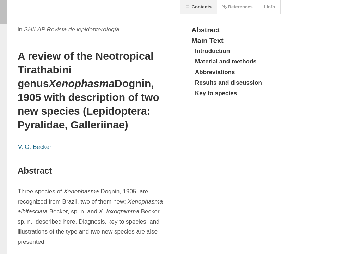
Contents (199, 7)
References (237, 7)
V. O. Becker (34, 147)
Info (269, 7)
